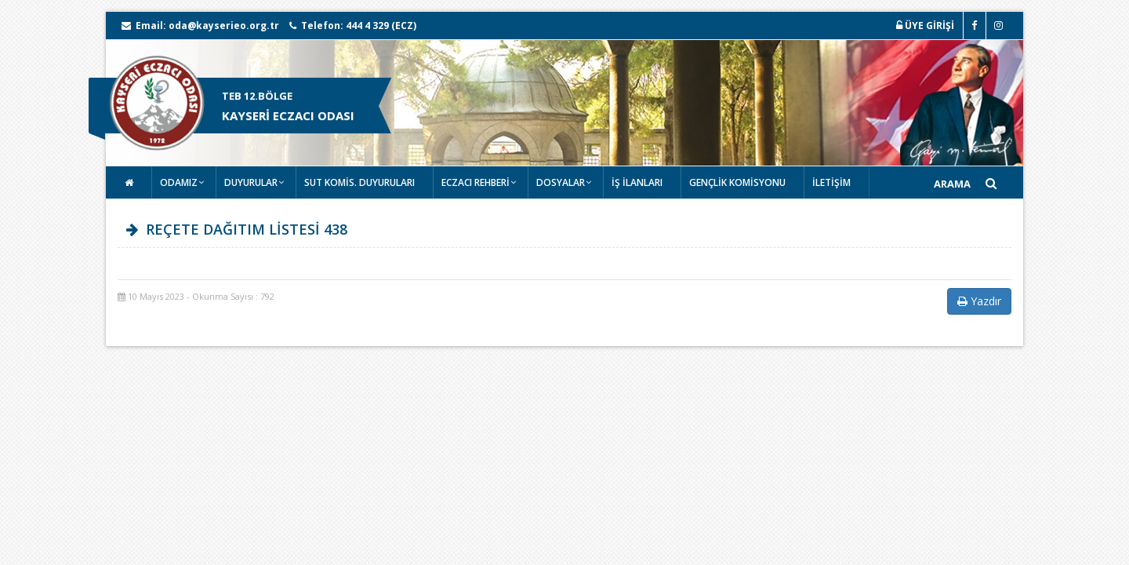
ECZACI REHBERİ (475, 182)
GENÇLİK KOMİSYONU (737, 182)
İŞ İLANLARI (637, 182)
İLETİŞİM (831, 182)
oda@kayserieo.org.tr (224, 25)
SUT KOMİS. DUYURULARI (359, 182)
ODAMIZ (179, 182)
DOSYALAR (560, 182)
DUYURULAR (251, 182)
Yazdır (979, 300)
